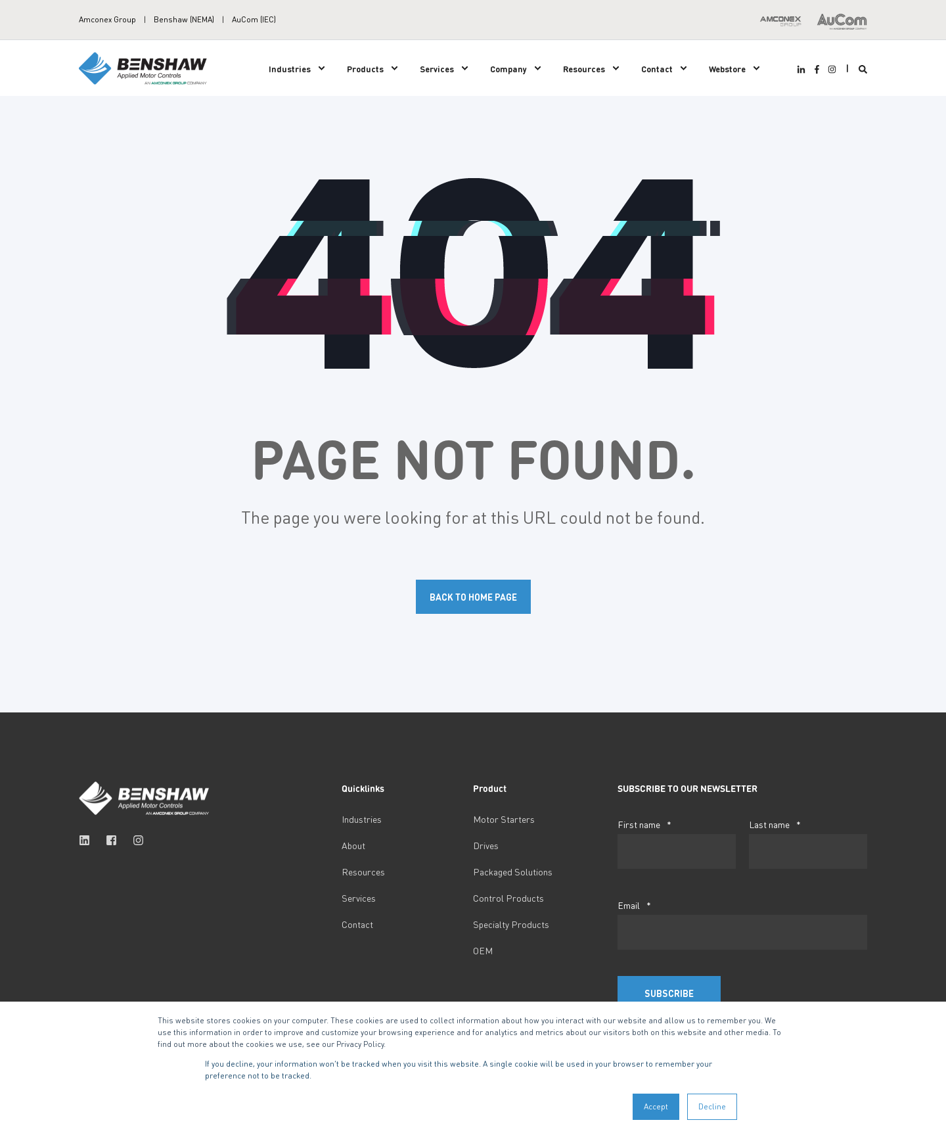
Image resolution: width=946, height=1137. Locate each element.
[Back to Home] (144, 66)
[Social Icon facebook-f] (816, 69)
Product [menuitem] (490, 788)
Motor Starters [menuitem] (504, 819)
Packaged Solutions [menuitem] (512, 871)
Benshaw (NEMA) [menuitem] (184, 20)
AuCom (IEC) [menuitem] (254, 20)
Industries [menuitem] (290, 68)
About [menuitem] (353, 845)
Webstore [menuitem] (727, 68)
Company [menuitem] (508, 68)
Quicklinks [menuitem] (363, 788)
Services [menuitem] (437, 68)
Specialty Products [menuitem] (511, 924)
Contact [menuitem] (657, 68)
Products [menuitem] (365, 68)
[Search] (863, 68)
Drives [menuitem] (486, 845)
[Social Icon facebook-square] (111, 840)
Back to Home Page (473, 597)
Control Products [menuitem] (508, 898)
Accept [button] (656, 1106)
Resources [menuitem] (584, 68)
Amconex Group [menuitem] (107, 20)
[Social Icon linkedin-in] (803, 69)
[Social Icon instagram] (830, 69)
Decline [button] (712, 1106)
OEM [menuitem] (483, 950)
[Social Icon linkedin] (88, 840)
